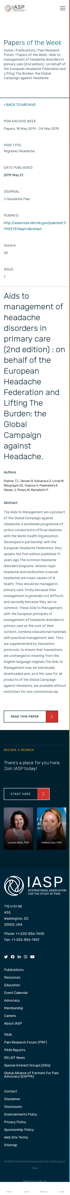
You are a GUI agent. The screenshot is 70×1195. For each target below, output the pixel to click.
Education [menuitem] (12, 985)
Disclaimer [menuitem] (12, 1099)
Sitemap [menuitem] (10, 1145)
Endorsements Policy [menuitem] (20, 1114)
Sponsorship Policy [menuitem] (19, 1130)
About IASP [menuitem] (13, 1024)
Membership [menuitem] (13, 1008)
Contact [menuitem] (10, 1091)
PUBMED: (11, 215)
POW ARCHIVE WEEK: (20, 121)
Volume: (10, 245)
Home (8, 1188)
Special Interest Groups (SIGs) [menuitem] (27, 1065)
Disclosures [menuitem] (13, 1107)
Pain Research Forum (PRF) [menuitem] (25, 1042)
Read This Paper (25, 716)
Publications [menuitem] (14, 970)
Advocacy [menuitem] (12, 1001)
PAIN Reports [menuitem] (14, 1050)
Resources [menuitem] (12, 978)
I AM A (26, 1188)
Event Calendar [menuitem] (16, 993)
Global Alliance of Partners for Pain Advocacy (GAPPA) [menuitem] (31, 1074)
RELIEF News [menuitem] (14, 1058)
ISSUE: (9, 269)
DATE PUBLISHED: (18, 168)
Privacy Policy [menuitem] (15, 1122)
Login (61, 1188)
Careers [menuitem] (10, 1016)
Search (43, 1188)
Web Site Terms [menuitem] (16, 1137)
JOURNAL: (12, 191)
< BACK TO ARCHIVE (20, 105)
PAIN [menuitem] (8, 1035)
